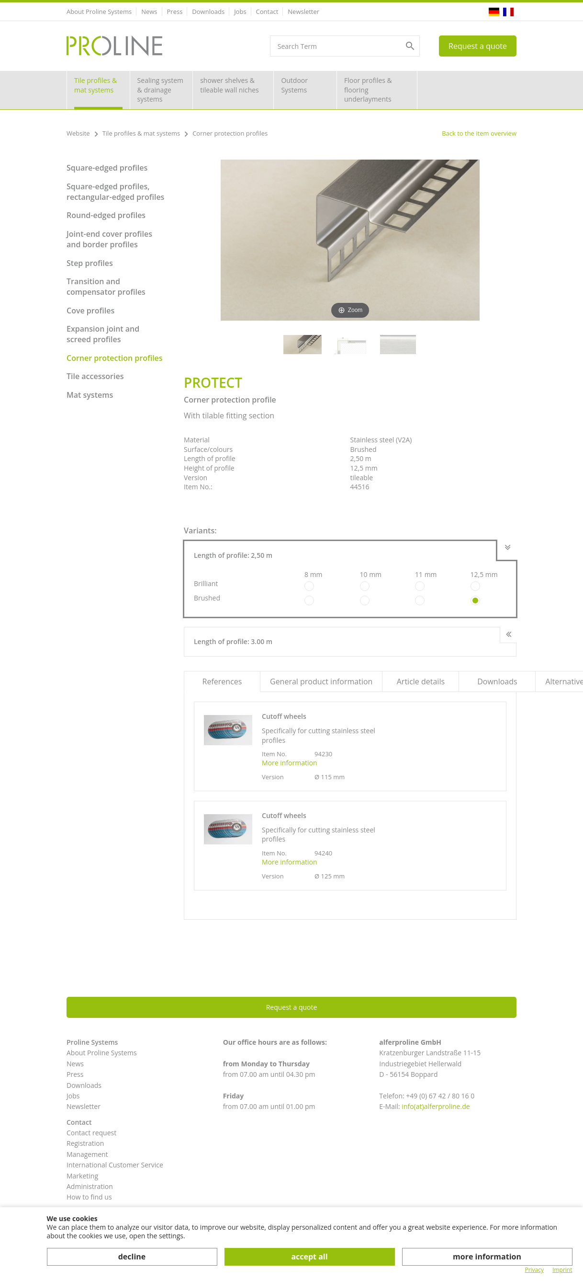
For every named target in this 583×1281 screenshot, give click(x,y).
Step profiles (90, 263)
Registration (85, 1143)
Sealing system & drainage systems (160, 90)
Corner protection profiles (115, 358)
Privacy (534, 1270)
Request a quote (477, 46)
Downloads (208, 11)
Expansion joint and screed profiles (103, 334)
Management (87, 1154)
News (149, 11)
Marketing (82, 1175)
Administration (90, 1186)
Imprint (562, 1270)
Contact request (91, 1132)
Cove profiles (90, 310)
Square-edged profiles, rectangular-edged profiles (115, 191)
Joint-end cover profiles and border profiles (109, 239)
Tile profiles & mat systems (95, 85)
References (222, 681)
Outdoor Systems (294, 85)
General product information (321, 681)
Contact (267, 11)
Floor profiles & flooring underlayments (368, 90)
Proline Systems (92, 1042)
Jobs (240, 11)
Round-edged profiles (106, 215)
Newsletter (303, 11)
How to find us (89, 1196)
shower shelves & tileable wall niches (229, 85)
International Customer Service (115, 1164)
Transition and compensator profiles (106, 286)
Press (175, 11)
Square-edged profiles (107, 167)
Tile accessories (95, 376)
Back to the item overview (479, 133)
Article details (421, 681)
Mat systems (90, 395)
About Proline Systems (99, 11)
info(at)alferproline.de (436, 1106)
